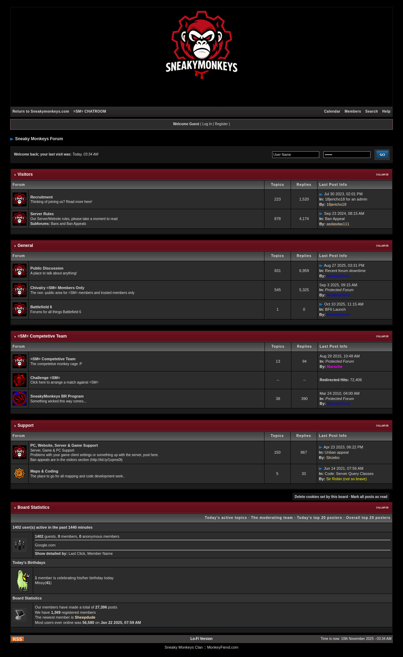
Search (371, 111)
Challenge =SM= (45, 378)
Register (221, 124)
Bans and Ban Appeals (68, 224)
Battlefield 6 (41, 307)
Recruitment (41, 197)
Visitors (25, 174)
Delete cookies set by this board (321, 497)
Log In (207, 124)
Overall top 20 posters (368, 518)
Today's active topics (226, 518)
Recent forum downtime (345, 271)
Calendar (332, 111)
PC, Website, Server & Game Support (64, 445)
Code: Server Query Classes (349, 473)
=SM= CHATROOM (89, 111)
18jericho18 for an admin (346, 199)
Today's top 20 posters (319, 518)
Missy (40, 583)
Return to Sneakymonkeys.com (41, 111)
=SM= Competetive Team (42, 336)
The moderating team (272, 518)
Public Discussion (47, 268)
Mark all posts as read (369, 497)
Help (386, 111)
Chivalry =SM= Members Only (57, 288)
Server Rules (42, 214)
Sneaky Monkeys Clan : (185, 647)
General (25, 245)
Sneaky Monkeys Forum (39, 138)
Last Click (76, 553)
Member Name (100, 553)
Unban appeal (337, 452)
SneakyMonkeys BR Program (57, 396)
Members (353, 111)
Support (25, 425)
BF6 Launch (335, 309)
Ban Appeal (334, 219)
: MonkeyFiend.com (221, 647)
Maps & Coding (44, 471)
